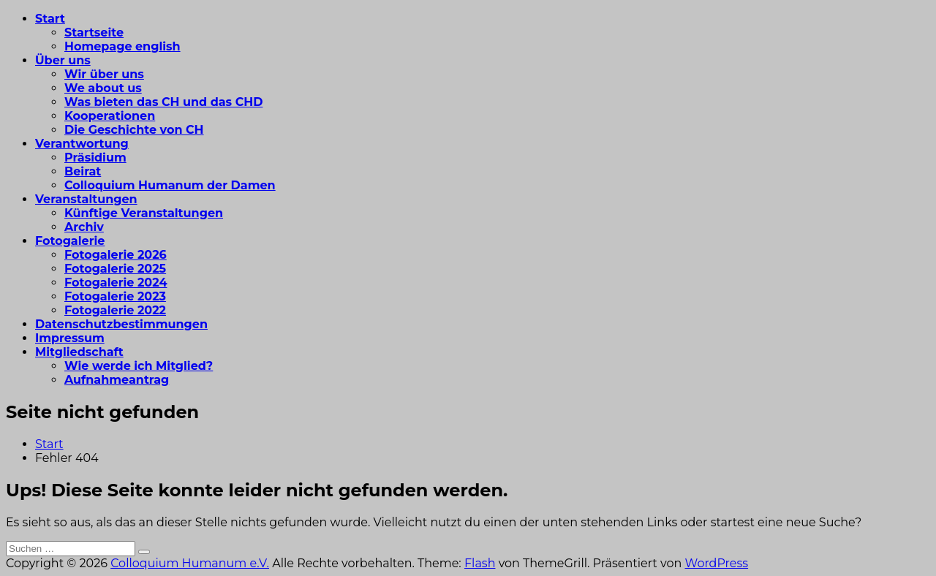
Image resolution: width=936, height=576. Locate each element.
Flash (480, 563)
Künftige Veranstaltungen (143, 213)
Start (50, 19)
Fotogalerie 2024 (115, 282)
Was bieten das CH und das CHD (163, 102)
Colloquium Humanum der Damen (170, 185)
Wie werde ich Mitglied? (138, 366)
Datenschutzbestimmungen (121, 324)
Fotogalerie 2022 (115, 310)
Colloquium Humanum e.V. (189, 563)
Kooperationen (109, 116)
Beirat (82, 171)
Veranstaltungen (86, 199)
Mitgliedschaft (79, 352)
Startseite (94, 32)
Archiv (84, 227)
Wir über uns (104, 74)
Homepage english (122, 46)
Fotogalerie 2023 (115, 296)
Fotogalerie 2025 (115, 269)
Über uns (63, 60)
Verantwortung (82, 144)
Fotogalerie (70, 241)
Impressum (70, 338)
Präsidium (95, 157)
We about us (103, 88)
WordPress (716, 563)
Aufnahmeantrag (116, 380)
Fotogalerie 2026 (115, 255)
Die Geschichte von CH (134, 130)
